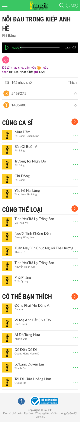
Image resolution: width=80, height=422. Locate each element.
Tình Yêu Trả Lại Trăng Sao (34, 219)
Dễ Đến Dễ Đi (26, 349)
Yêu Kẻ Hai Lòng (27, 190)
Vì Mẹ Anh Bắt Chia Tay (33, 320)
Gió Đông (22, 176)
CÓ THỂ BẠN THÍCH (27, 296)
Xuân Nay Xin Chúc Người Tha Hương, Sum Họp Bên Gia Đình (46, 248)
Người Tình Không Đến (33, 233)
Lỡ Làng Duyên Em (29, 364)
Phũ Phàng (23, 277)
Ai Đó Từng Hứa (27, 335)
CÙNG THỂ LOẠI (22, 209)
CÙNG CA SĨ (17, 123)
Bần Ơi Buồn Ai (26, 146)
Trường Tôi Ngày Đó (30, 161)
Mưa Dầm (22, 132)
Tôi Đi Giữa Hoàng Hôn (33, 379)
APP (72, 5)
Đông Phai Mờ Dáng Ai (32, 305)
